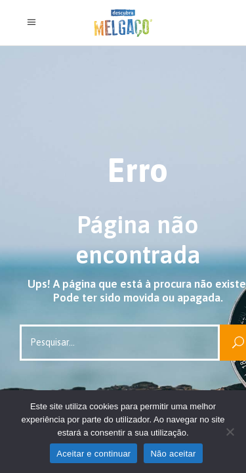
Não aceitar (172, 454)
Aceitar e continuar (93, 454)
